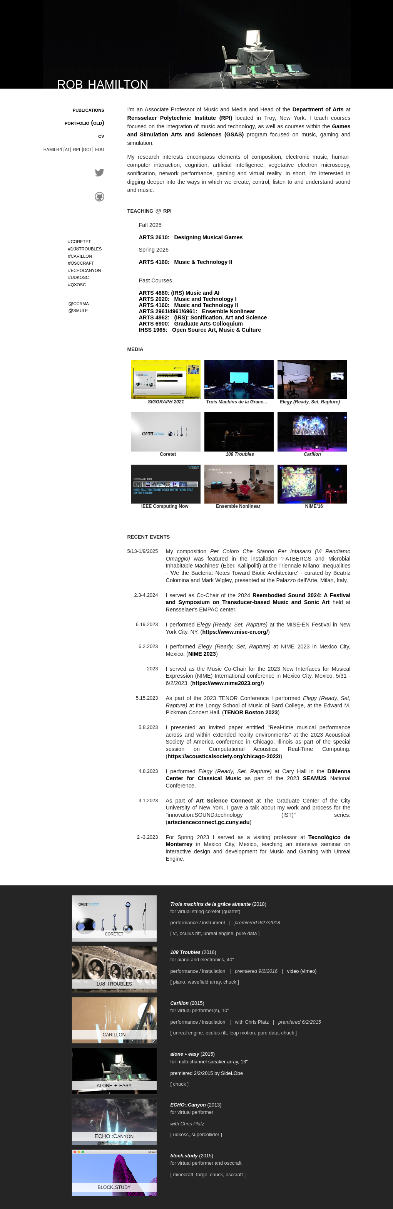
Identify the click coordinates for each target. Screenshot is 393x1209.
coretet (79, 241)
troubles (85, 248)
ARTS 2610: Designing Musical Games (191, 237)
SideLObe (232, 1073)
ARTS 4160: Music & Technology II (185, 262)
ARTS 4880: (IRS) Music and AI (179, 293)
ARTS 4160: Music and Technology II (188, 305)
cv (101, 136)
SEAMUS (315, 778)
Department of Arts (318, 109)
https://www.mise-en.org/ (235, 632)
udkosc (78, 277)
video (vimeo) (302, 971)
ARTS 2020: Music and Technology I (188, 299)
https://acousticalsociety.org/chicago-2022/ (223, 756)
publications (88, 109)
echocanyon (84, 270)
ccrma (79, 303)
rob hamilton (103, 82)
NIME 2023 (202, 654)
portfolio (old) (84, 122)
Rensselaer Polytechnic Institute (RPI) (179, 118)
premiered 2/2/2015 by (196, 1073)
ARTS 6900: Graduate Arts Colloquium (191, 324)
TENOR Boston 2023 (251, 712)
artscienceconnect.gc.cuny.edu (208, 822)
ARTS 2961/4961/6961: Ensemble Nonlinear (197, 311)
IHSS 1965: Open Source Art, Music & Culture (200, 330)
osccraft (81, 262)
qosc (77, 284)
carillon (80, 255)
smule (78, 310)
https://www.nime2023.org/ (227, 683)
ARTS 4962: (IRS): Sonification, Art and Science (203, 317)
